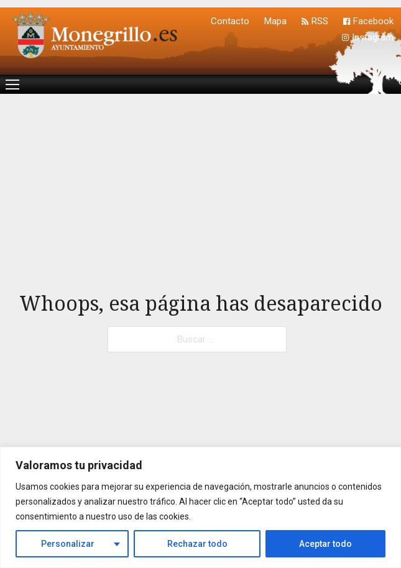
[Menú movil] (12, 84)
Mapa (275, 21)
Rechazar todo (197, 544)
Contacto (230, 21)
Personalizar (67, 544)
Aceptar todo (325, 544)
